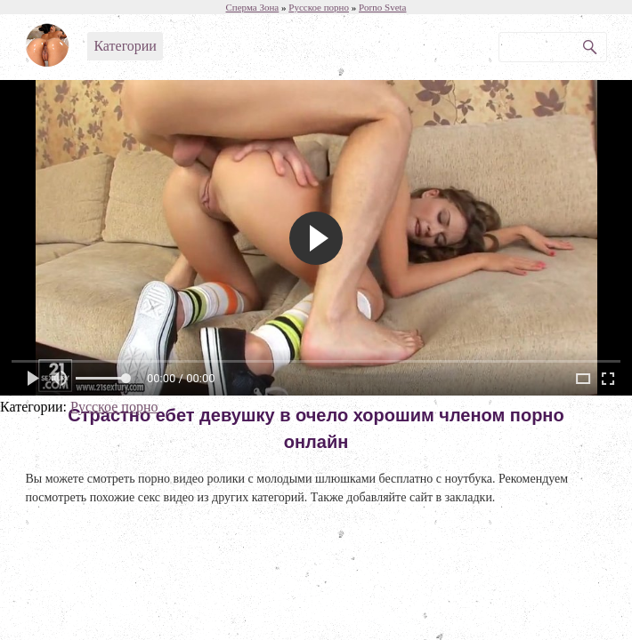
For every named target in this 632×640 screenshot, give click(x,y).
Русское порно (114, 406)
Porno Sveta (382, 7)
